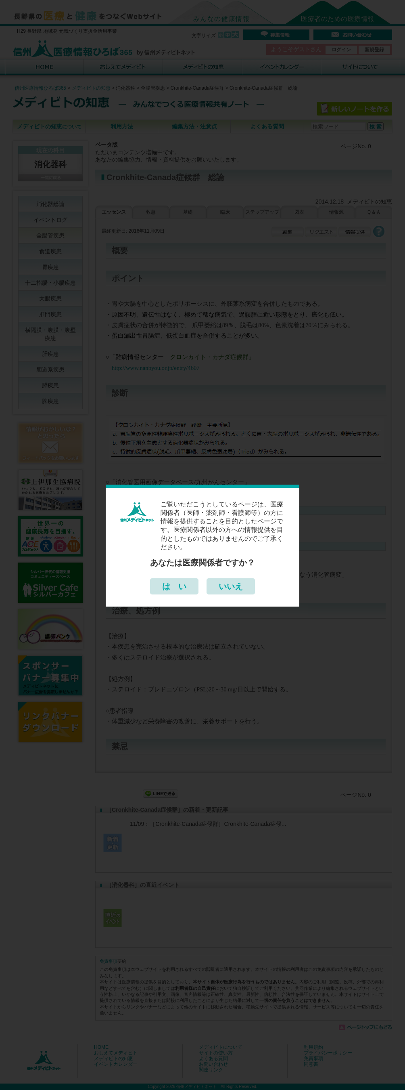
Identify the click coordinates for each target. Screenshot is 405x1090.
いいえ (231, 586)
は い (174, 586)
